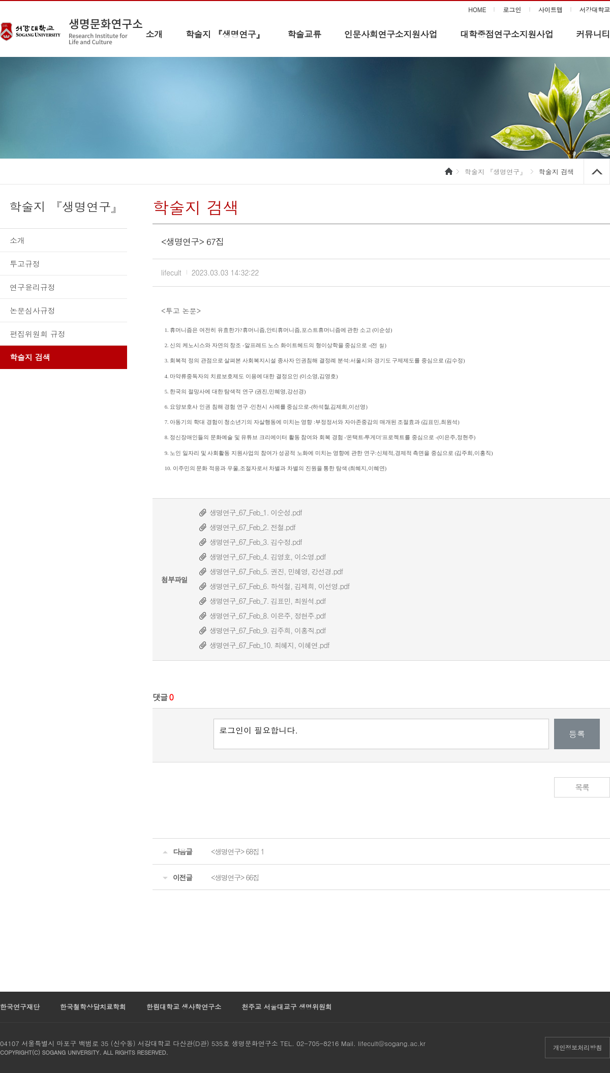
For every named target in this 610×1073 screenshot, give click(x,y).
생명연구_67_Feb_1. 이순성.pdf (255, 512)
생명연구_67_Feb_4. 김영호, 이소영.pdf (267, 556)
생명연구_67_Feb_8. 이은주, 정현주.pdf (267, 615)
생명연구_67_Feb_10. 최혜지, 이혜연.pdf (269, 645)
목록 (582, 787)
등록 (577, 734)
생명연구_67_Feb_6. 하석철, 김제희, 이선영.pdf (279, 586)
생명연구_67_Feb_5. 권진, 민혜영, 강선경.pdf (276, 571)
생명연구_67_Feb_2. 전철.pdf (252, 527)
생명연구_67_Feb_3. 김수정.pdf (255, 542)
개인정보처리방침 (577, 1047)
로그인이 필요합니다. (381, 734)
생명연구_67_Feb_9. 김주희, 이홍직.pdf (267, 630)
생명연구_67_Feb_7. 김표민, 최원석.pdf (267, 601)
